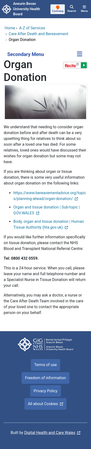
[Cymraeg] (58, 9)
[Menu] (84, 9)
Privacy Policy (45, 391)
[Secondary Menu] (79, 54)
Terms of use (45, 364)
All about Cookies (43, 403)
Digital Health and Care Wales (49, 432)
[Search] (71, 9)
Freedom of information (45, 378)
